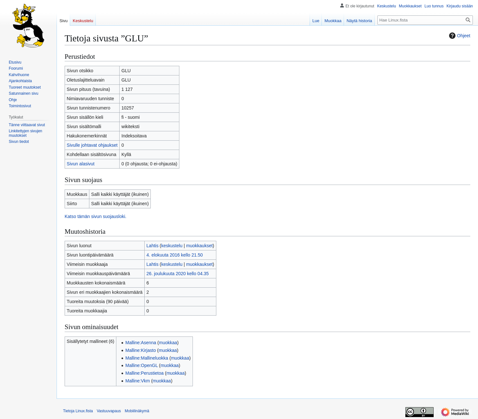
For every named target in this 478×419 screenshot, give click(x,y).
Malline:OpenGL (141, 365)
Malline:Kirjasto (140, 350)
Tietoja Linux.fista (78, 411)
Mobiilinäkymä (137, 411)
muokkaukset (199, 245)
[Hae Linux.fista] (425, 20)
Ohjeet (458, 35)
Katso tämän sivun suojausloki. (95, 216)
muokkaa (168, 342)
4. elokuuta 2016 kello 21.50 (175, 255)
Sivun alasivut (81, 163)
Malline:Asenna (140, 342)
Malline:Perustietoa (144, 373)
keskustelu (172, 245)
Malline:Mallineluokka (146, 358)
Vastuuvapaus (109, 411)
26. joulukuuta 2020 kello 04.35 (178, 273)
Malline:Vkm (137, 380)
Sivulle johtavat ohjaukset (92, 145)
